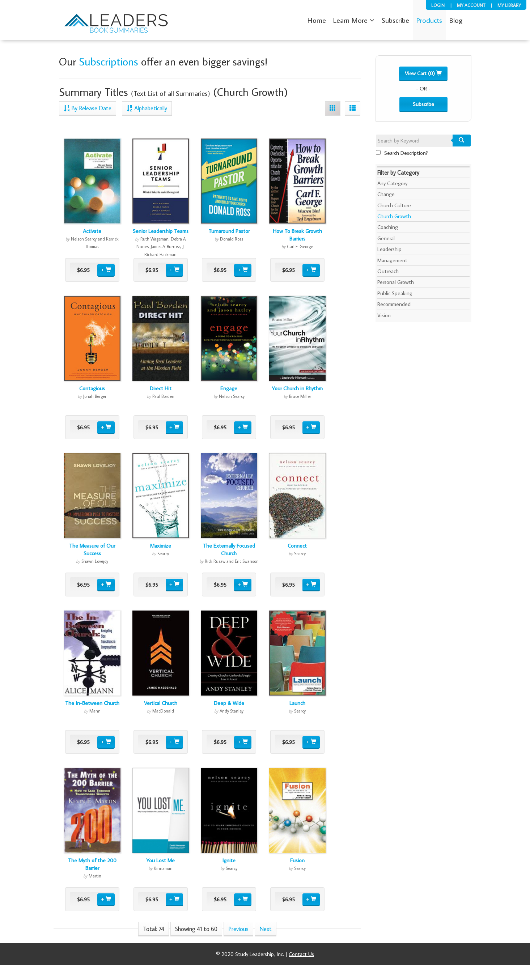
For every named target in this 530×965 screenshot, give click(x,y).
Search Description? (402, 152)
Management (392, 260)
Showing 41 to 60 (196, 928)
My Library (509, 5)
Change (386, 194)
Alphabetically (147, 108)
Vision (384, 315)
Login (438, 5)
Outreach (388, 271)
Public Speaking (394, 293)
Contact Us (301, 954)
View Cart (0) (423, 73)
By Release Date (87, 108)
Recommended (394, 304)
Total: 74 (153, 928)
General (386, 238)
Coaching (387, 227)
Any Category (392, 183)
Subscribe (423, 104)
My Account (471, 5)
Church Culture (394, 205)
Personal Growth (395, 282)
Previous (238, 928)
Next (265, 928)
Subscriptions (108, 61)
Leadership (389, 249)
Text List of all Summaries (170, 93)
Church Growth (394, 216)
